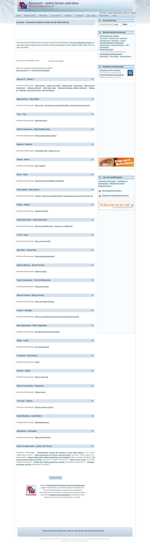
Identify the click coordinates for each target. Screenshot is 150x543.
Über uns (126, 13)
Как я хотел (39, 105)
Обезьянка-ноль (41, 120)
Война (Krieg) (67, 85)
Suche (110, 13)
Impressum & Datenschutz (57, 531)
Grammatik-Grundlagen (117, 45)
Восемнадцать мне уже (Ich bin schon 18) (78, 196)
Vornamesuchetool (125, 56)
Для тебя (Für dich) (34, 90)
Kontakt (133, 13)
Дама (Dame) (40, 85)
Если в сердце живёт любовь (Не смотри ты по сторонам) (49, 457)
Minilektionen (115, 40)
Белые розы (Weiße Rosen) (52, 196)
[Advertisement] (54, 32)
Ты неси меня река (41, 347)
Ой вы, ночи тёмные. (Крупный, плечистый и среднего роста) (56, 317)
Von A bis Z (103, 13)
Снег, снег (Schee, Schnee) (44, 301)
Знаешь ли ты (54, 151)
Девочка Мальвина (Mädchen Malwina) (72, 88)
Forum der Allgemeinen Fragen (80, 42)
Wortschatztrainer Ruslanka (111, 191)
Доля (37, 362)
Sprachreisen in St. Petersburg (110, 70)
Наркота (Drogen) (34, 88)
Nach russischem (22, 70)
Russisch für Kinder (106, 49)
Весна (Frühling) (48, 90)
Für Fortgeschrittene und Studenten (112, 43)
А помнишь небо (41, 151)
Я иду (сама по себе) (42, 241)
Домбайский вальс (41, 422)
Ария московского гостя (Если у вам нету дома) (52, 455)
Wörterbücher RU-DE (117, 183)
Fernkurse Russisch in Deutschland (112, 75)
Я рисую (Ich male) (41, 286)
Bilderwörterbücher (104, 186)
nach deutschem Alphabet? (40, 70)
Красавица (78, 85)
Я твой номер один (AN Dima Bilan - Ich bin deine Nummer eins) (67, 105)
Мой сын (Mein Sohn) (42, 437)
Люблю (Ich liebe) (54, 85)
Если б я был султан (78, 460)
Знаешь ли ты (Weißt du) (63, 226)
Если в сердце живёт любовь (45, 136)
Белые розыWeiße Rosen (44, 226)
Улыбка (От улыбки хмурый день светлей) (49, 462)
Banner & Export (98, 531)
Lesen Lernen (103, 38)
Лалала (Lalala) (40, 271)
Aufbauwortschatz (105, 45)
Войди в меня (40, 392)
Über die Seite (117, 13)
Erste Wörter (123, 38)
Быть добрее (40, 166)
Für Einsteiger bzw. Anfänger (109, 36)
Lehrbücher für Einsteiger (107, 181)
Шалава (22, 90)
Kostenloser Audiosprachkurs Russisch (115, 195)
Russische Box (104, 56)
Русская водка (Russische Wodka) (47, 332)
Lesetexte (123, 40)
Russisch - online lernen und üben (54, 3)
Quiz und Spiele (114, 56)
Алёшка (38, 196)
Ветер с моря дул (41, 377)
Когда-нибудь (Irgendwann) (44, 256)
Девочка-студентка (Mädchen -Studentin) (49, 181)
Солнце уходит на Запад (43, 407)
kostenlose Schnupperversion (60, 495)
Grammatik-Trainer (105, 40)
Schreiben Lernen (114, 38)
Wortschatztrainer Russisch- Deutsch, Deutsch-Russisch (66, 485)
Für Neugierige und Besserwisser (111, 54)
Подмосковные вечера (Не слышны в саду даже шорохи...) (61, 452)
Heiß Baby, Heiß (49, 88)
